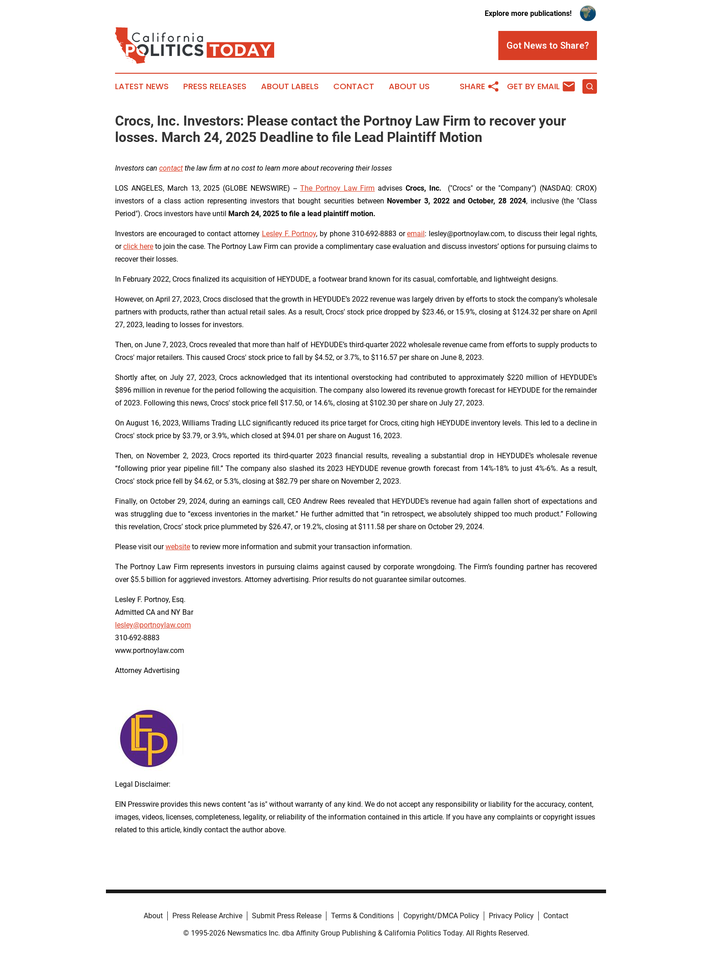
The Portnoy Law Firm (337, 188)
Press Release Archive (207, 915)
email (416, 233)
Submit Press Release (286, 915)
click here (138, 246)
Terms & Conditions (362, 915)
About (153, 915)
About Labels (290, 86)
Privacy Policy (511, 915)
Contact (353, 86)
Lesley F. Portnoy (289, 233)
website (177, 546)
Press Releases (214, 86)
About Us (409, 86)
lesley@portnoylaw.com (153, 625)
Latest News (142, 86)
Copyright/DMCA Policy (441, 915)
